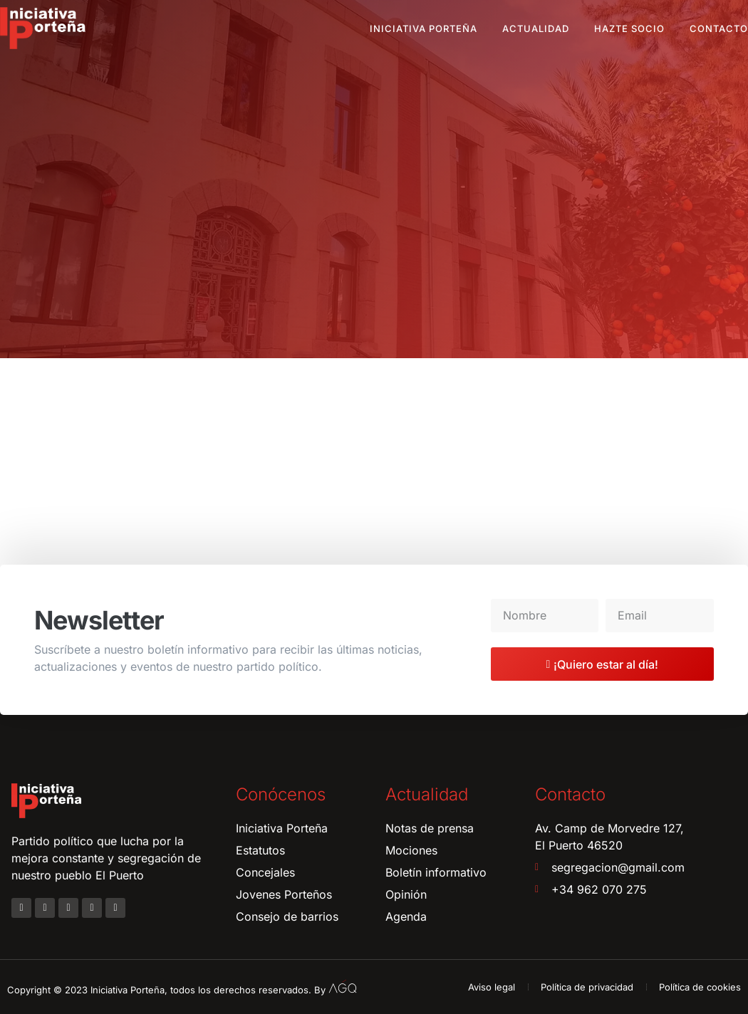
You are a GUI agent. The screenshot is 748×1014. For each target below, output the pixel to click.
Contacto (719, 28)
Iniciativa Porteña (423, 28)
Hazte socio (629, 28)
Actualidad (535, 28)
